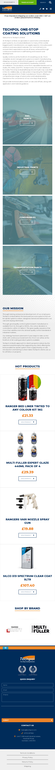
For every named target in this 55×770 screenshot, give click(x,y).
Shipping (27, 766)
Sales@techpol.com (43, 9)
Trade (27, 2)
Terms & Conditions (27, 753)
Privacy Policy (27, 757)
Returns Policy (27, 762)
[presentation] (19, 712)
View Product (26, 422)
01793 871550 (40, 9)
